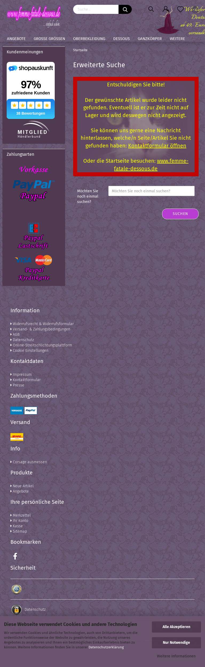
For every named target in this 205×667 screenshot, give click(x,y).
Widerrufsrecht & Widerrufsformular (42, 324)
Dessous (121, 38)
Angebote (16, 38)
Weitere (177, 38)
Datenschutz (22, 340)
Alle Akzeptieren (176, 627)
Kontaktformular (25, 380)
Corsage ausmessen (28, 462)
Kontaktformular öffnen (157, 145)
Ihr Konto (19, 520)
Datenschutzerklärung (106, 647)
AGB (14, 334)
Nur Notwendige (176, 642)
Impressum (21, 374)
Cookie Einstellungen (29, 350)
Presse (17, 385)
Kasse (16, 526)
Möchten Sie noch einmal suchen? (87, 196)
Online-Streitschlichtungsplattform (41, 345)
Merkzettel (20, 515)
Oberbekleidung (89, 38)
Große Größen (49, 38)
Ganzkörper (150, 38)
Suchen (180, 213)
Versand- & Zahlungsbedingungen (40, 329)
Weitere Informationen (176, 656)
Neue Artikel (22, 486)
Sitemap (18, 531)
